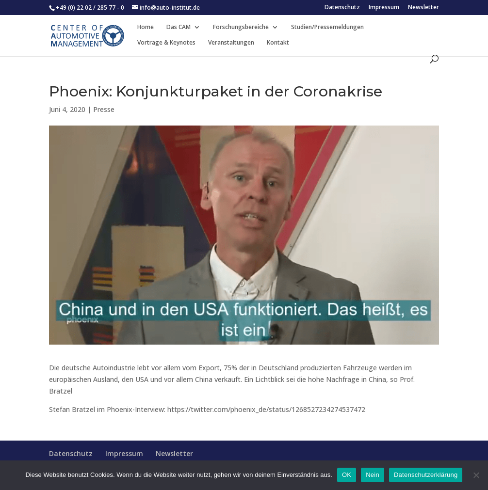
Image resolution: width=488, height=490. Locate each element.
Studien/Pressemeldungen (327, 27)
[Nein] (476, 475)
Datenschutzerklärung (425, 474)
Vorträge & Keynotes (166, 43)
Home (145, 27)
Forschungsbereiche (241, 27)
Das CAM (178, 27)
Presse (103, 109)
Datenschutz (342, 7)
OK (346, 474)
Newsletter (423, 7)
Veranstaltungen (231, 43)
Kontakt (278, 43)
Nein (372, 474)
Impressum (384, 7)
